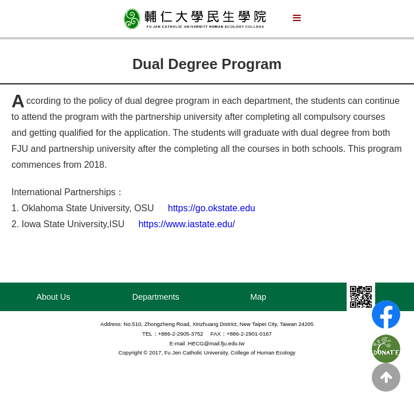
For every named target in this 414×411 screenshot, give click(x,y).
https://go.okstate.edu (211, 208)
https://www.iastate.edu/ (186, 224)
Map (258, 296)
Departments (155, 296)
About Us (53, 296)
